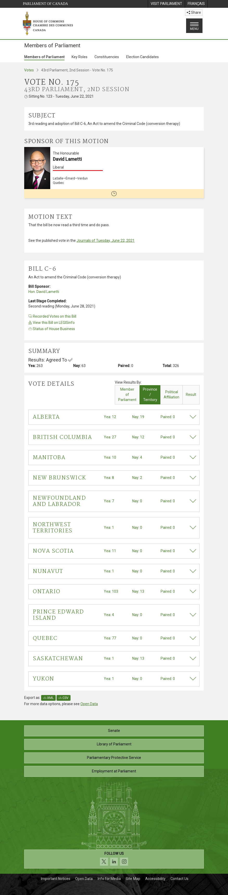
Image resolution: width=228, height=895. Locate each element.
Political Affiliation (171, 394)
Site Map (133, 879)
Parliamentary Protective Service (114, 758)
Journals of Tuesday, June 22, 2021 (106, 240)
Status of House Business (51, 329)
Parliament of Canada (45, 4)
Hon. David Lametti (43, 292)
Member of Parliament (127, 394)
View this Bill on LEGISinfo (51, 322)
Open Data (89, 704)
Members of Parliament (44, 57)
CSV (63, 698)
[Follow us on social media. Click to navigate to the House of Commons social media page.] (114, 859)
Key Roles (79, 57)
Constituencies (106, 57)
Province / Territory (150, 394)
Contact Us (179, 879)
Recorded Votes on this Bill (52, 316)
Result (191, 394)
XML (48, 698)
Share (194, 12)
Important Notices (55, 879)
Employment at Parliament (114, 771)
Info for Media (109, 879)
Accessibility (155, 879)
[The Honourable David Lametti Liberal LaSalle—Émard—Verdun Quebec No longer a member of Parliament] (114, 172)
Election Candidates (142, 57)
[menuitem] (166, 4)
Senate (114, 731)
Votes (29, 70)
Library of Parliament (114, 744)
